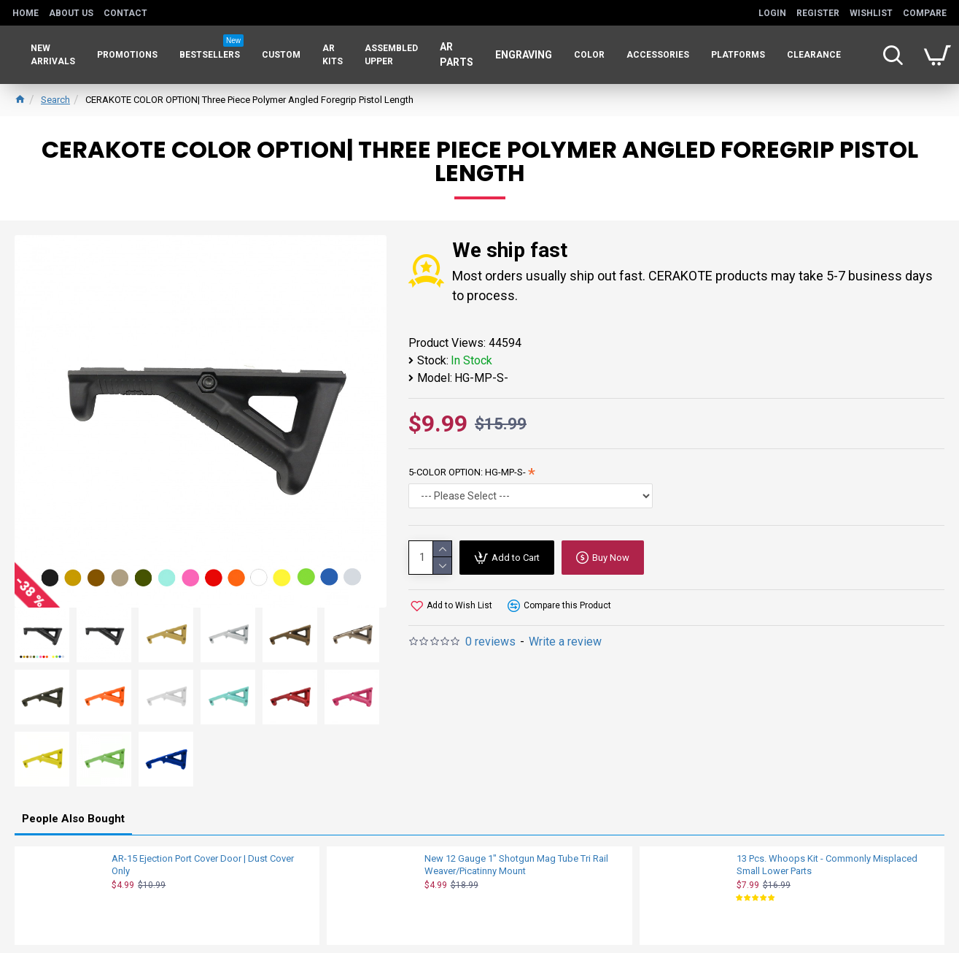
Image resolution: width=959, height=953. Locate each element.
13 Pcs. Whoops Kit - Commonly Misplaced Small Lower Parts (827, 864)
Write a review (565, 641)
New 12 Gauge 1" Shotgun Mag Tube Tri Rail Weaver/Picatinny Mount (516, 864)
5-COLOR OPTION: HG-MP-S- (467, 472)
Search (55, 99)
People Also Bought (73, 818)
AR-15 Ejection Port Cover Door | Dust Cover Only (203, 864)
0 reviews (490, 641)
